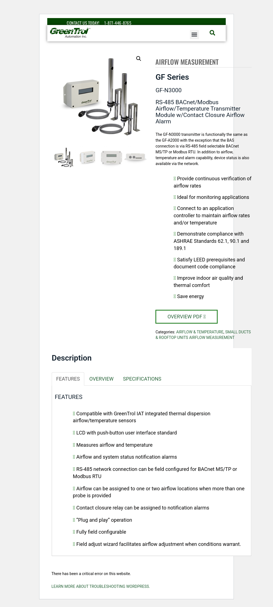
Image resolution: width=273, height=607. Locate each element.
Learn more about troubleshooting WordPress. (100, 586)
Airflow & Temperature (200, 332)
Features (68, 379)
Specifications (142, 379)
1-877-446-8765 (117, 23)
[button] (194, 34)
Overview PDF (186, 316)
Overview (101, 379)
